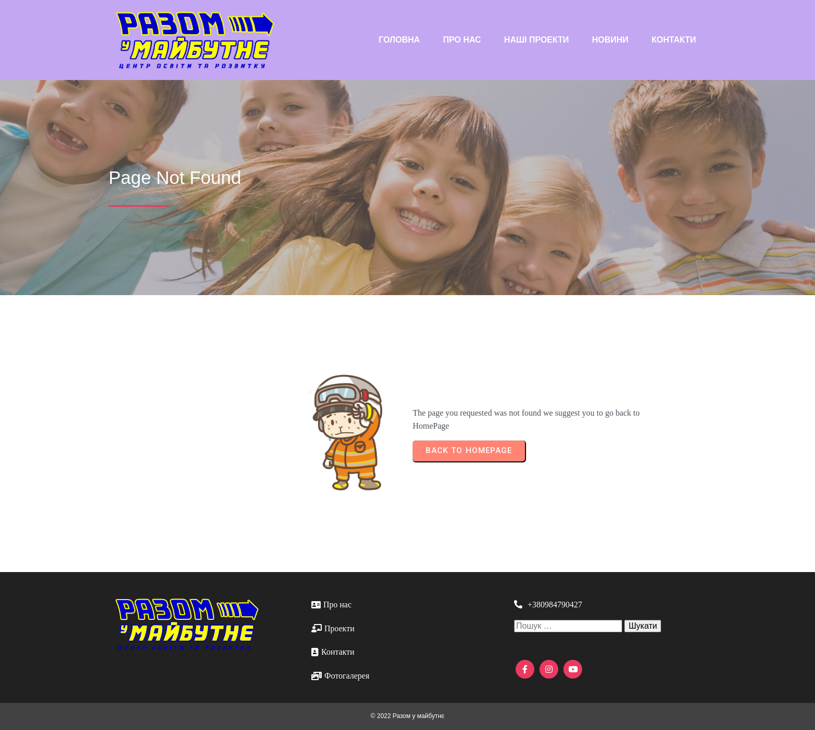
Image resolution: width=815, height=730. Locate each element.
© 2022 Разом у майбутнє (407, 716)
